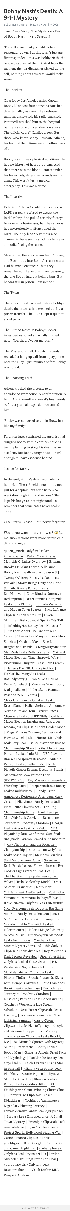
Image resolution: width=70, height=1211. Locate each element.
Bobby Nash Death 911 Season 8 (22, 24)
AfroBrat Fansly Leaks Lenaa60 (26, 914)
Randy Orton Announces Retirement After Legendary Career (33, 796)
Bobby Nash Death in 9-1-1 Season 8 (30, 572)
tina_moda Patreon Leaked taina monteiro (35, 839)
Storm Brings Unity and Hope (39, 583)
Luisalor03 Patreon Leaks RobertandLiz (32, 999)
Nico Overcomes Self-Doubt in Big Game (33, 908)
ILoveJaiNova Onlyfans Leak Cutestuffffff (33, 903)
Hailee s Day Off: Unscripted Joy (30, 668)
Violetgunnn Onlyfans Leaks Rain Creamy (34, 663)
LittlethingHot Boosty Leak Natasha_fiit (35, 626)
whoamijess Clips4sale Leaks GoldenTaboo (35, 727)
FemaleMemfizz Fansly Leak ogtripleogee (34, 1111)
